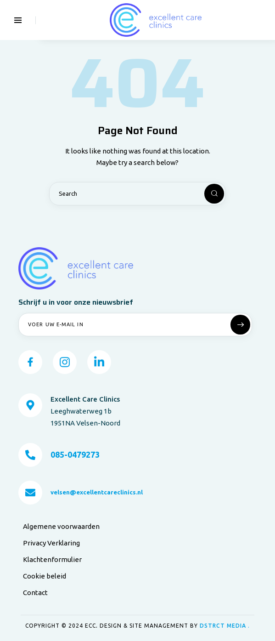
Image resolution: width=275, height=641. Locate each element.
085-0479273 (75, 454)
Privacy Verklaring (51, 543)
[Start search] (206, 194)
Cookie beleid (44, 576)
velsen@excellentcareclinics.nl (97, 492)
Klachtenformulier (52, 560)
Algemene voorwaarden (61, 527)
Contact (35, 593)
